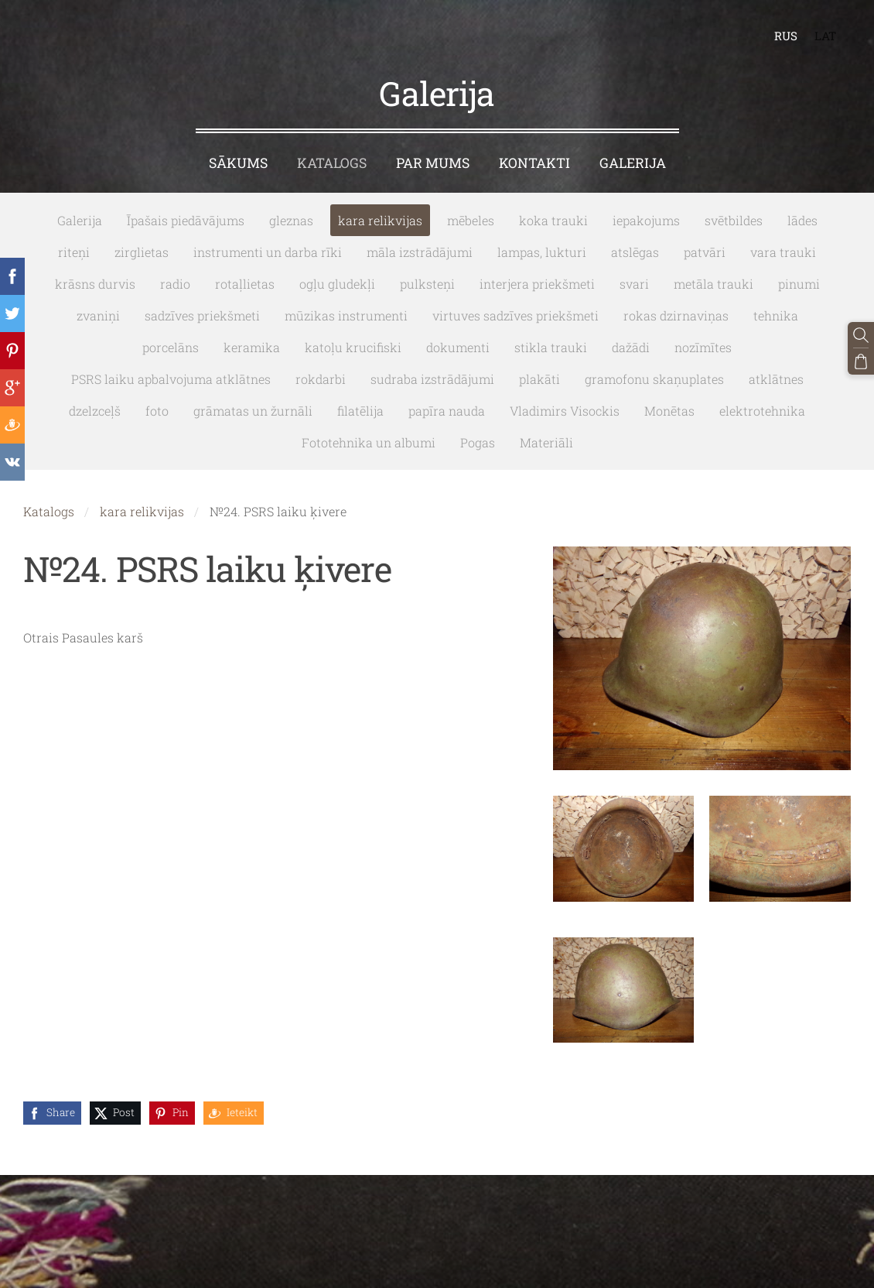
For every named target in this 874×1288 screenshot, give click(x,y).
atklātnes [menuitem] (776, 379)
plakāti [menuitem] (539, 379)
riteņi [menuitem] (74, 252)
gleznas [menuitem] (291, 220)
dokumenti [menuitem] (458, 347)
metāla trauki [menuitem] (713, 284)
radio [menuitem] (175, 284)
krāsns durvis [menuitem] (95, 284)
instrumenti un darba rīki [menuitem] (267, 252)
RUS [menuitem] (785, 35)
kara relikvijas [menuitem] (380, 220)
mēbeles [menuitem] (470, 220)
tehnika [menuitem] (775, 315)
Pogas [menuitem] (477, 442)
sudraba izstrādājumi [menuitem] (432, 379)
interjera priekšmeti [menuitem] (537, 284)
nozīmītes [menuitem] (703, 347)
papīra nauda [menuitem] (446, 410)
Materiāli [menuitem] (546, 442)
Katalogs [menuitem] (332, 163)
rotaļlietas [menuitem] (245, 284)
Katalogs (48, 511)
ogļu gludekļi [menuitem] (337, 284)
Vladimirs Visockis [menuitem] (565, 410)
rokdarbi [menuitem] (320, 379)
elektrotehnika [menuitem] (762, 410)
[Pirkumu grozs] (861, 361)
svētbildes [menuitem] (734, 220)
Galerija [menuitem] (632, 163)
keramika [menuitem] (252, 347)
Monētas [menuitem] (669, 410)
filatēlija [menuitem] (360, 410)
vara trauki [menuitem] (783, 252)
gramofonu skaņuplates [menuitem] (654, 379)
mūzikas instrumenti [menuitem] (346, 315)
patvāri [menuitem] (704, 252)
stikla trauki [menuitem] (550, 347)
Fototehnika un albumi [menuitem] (368, 442)
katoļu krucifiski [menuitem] (353, 347)
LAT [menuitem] (825, 35)
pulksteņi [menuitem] (427, 284)
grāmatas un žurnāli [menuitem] (252, 410)
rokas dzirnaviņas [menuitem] (676, 315)
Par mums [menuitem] (432, 163)
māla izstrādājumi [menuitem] (420, 252)
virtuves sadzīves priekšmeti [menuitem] (515, 315)
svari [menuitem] (634, 284)
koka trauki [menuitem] (553, 220)
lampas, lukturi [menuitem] (541, 252)
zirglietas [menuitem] (141, 252)
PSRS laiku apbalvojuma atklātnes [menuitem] (171, 379)
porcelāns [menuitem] (170, 347)
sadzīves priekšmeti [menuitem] (202, 315)
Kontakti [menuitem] (534, 163)
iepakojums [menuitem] (646, 220)
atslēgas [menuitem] (635, 252)
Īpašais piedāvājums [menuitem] (185, 220)
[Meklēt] (861, 335)
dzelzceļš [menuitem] (95, 410)
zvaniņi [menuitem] (98, 315)
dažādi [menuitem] (631, 347)
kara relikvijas (142, 511)
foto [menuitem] (157, 410)
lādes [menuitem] (802, 220)
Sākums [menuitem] (238, 163)
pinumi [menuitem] (799, 284)
